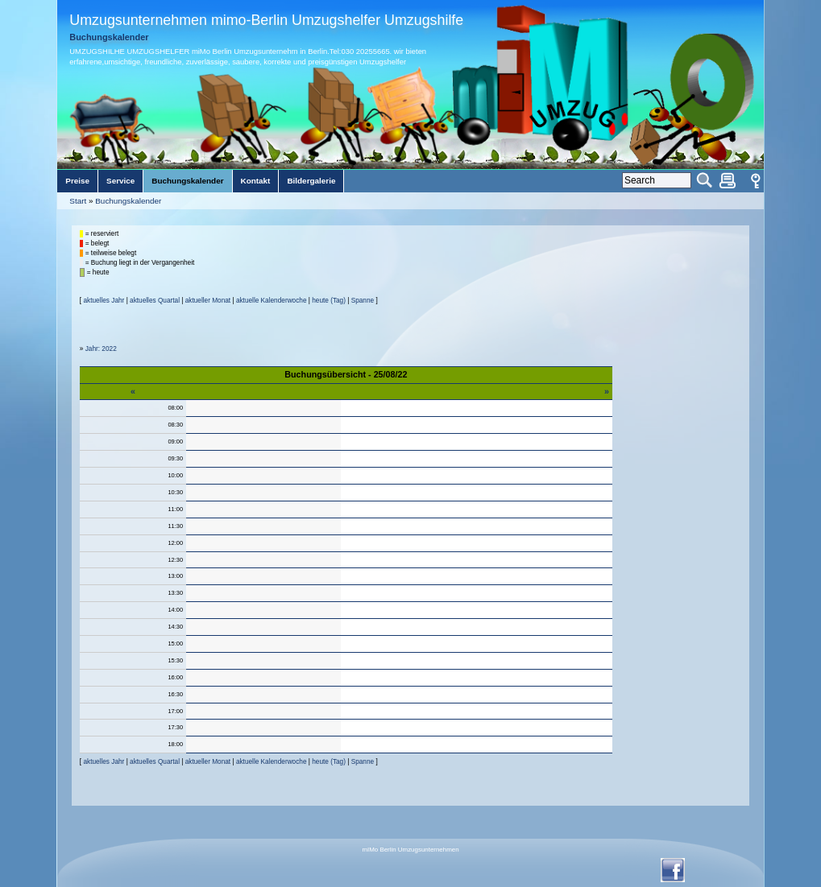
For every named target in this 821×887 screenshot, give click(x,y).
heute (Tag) (329, 300)
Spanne (362, 300)
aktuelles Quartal (155, 300)
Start (77, 200)
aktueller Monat (207, 300)
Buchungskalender (128, 200)
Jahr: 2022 (101, 349)
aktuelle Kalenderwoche (271, 300)
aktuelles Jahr (103, 300)
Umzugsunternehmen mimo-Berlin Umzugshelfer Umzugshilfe (266, 20)
